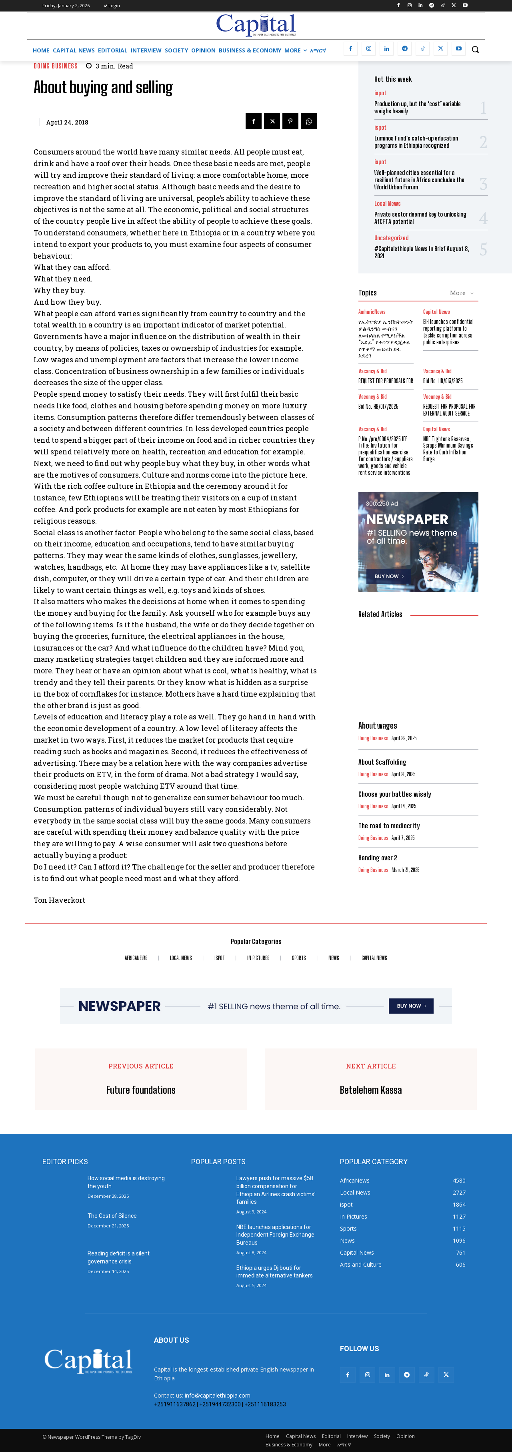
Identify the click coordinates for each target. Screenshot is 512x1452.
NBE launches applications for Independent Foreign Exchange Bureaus (275, 1235)
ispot (380, 93)
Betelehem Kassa (371, 1090)
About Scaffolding (382, 762)
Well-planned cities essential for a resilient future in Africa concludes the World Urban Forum (419, 180)
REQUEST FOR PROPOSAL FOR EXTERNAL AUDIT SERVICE (449, 410)
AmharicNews (372, 312)
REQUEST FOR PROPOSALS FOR (385, 381)
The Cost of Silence (112, 1216)
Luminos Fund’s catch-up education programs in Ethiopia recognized (416, 142)
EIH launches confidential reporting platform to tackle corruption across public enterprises (448, 331)
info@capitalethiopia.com (217, 1395)
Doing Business (56, 65)
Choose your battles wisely (394, 794)
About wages (377, 725)
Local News (387, 204)
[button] (475, 49)
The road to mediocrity (389, 825)
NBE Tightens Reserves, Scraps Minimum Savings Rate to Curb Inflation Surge (448, 449)
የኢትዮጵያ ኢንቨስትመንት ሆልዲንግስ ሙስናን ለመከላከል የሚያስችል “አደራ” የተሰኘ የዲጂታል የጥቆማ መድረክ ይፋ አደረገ (385, 338)
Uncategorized (391, 238)
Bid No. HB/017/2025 (378, 406)
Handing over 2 (377, 858)
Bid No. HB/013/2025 (443, 381)
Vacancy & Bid (372, 371)
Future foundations (141, 1090)
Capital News (436, 312)
